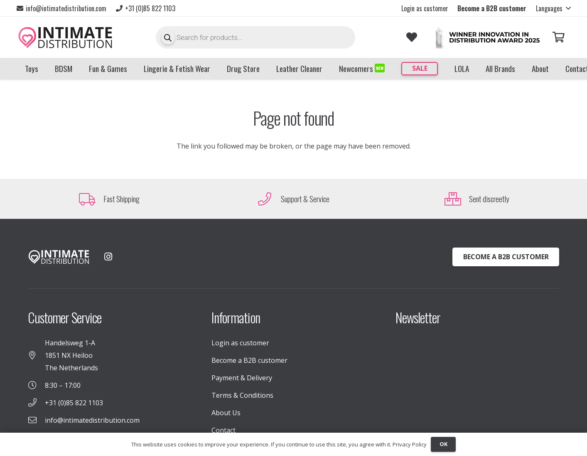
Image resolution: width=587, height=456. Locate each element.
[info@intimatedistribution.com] (36, 420)
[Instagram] (108, 256)
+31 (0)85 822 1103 (74, 402)
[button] (553, 8)
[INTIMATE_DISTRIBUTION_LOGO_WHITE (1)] (59, 257)
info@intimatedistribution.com (92, 420)
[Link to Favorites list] (411, 37)
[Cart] (558, 37)
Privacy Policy (410, 444)
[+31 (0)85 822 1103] (36, 403)
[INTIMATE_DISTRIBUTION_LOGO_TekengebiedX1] (65, 37)
